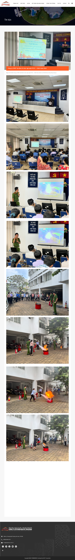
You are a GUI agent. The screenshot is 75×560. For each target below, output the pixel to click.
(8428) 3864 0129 (6, 539)
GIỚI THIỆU (22, 3)
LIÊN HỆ (64, 3)
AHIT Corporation (47, 558)
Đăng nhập (72, 3)
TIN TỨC (59, 3)
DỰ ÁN (28, 3)
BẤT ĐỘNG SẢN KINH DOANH (38, 3)
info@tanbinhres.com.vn (8, 542)
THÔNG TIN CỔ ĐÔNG (50, 3)
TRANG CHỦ (15, 3)
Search (68, 3)
